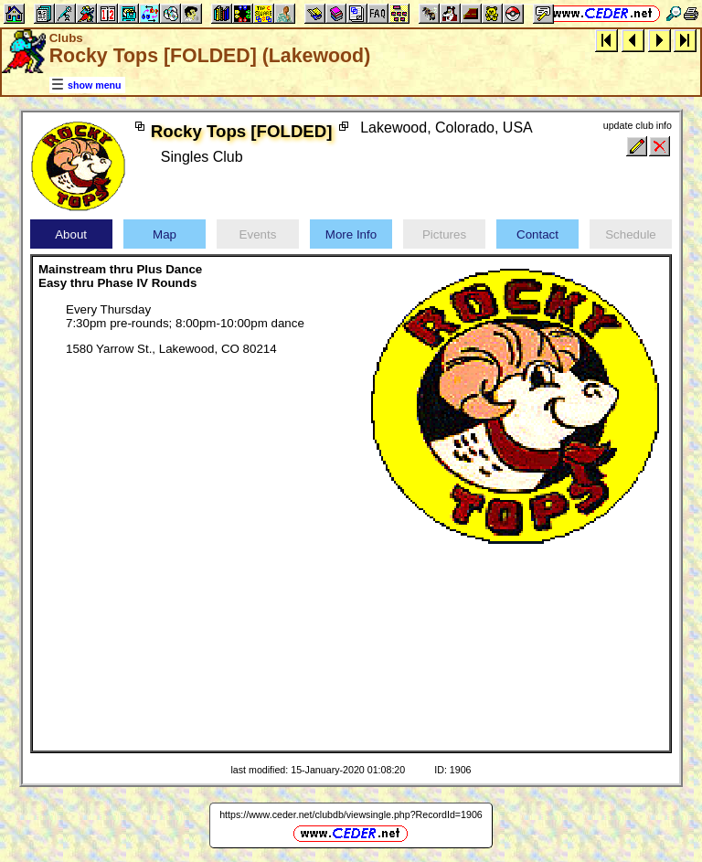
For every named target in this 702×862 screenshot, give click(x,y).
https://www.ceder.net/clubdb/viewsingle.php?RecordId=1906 (351, 814)
